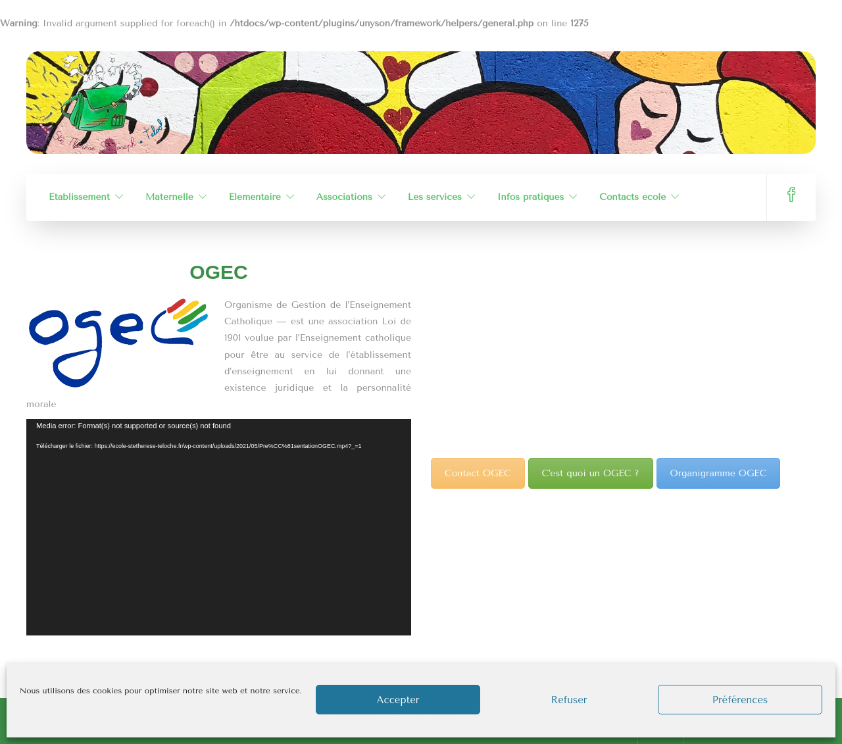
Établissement (79, 197)
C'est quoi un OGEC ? (590, 473)
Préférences (740, 700)
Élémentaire (255, 197)
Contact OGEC (478, 473)
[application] (218, 527)
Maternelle (169, 197)
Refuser (569, 700)
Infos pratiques (530, 197)
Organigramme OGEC (718, 473)
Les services (435, 197)
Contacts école (632, 197)
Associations (344, 197)
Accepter (398, 700)
